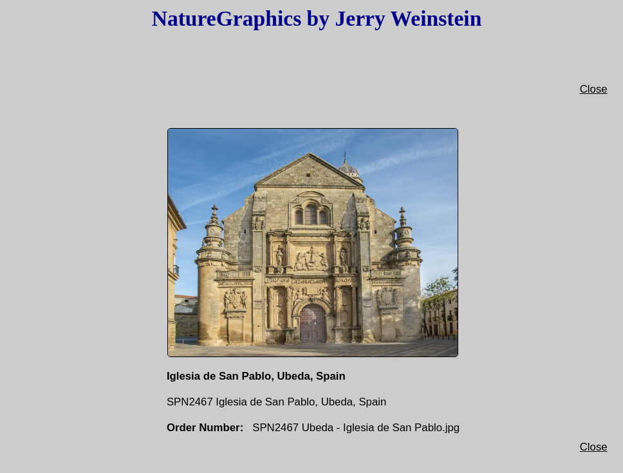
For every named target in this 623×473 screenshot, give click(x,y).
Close (594, 89)
